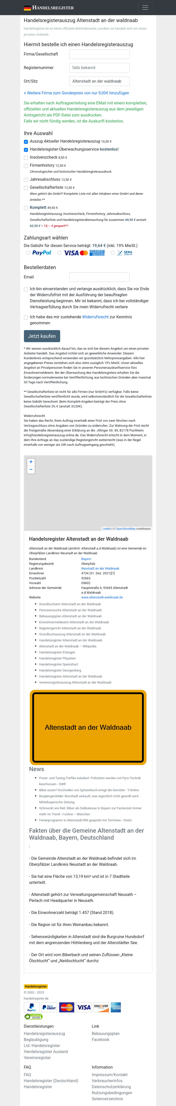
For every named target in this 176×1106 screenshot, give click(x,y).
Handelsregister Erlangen (57, 652)
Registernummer (39, 67)
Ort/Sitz (31, 81)
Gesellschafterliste (52, 187)
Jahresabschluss (51, 179)
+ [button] (30, 462)
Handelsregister (45, 8)
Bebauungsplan (106, 1033)
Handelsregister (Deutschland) (51, 1080)
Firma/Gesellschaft (41, 54)
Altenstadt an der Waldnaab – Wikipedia (67, 646)
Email (29, 277)
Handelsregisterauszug (44, 1033)
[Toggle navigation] (145, 8)
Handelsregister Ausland (46, 1051)
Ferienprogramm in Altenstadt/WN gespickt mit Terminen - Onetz (85, 820)
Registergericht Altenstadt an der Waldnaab (70, 628)
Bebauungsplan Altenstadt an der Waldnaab (70, 616)
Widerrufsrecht (95, 317)
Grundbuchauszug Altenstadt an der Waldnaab (72, 634)
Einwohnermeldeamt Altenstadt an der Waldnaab (74, 622)
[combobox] (99, 54)
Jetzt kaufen (42, 336)
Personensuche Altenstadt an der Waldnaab (70, 610)
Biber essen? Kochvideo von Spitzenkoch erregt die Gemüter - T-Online (89, 790)
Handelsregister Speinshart (58, 664)
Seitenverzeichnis (107, 1098)
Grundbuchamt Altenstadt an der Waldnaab (70, 604)
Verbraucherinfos (107, 1080)
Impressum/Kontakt (110, 1074)
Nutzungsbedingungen (112, 1092)
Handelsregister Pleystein (57, 658)
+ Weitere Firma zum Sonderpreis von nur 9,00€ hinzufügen (76, 93)
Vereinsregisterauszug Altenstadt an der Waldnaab (75, 682)
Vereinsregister (37, 1057)
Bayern (86, 559)
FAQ (27, 1074)
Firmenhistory (48, 165)
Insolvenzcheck (48, 157)
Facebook (100, 1039)
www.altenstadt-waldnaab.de (102, 597)
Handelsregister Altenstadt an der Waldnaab (70, 640)
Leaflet (106, 528)
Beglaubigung (36, 1039)
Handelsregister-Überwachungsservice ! (74, 149)
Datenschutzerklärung (111, 1086)
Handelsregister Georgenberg (60, 670)
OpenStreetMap (125, 528)
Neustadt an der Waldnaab (100, 568)
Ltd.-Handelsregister (42, 1045)
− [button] (30, 470)
